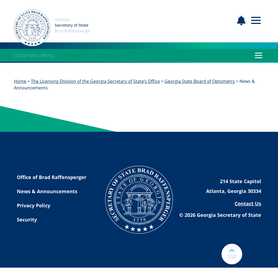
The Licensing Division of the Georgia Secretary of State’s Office (95, 81)
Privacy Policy (33, 205)
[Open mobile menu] (256, 20)
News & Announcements (47, 191)
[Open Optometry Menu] (258, 55)
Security (27, 219)
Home (20, 81)
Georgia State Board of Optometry (200, 81)
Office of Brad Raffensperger (51, 177)
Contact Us (248, 203)
